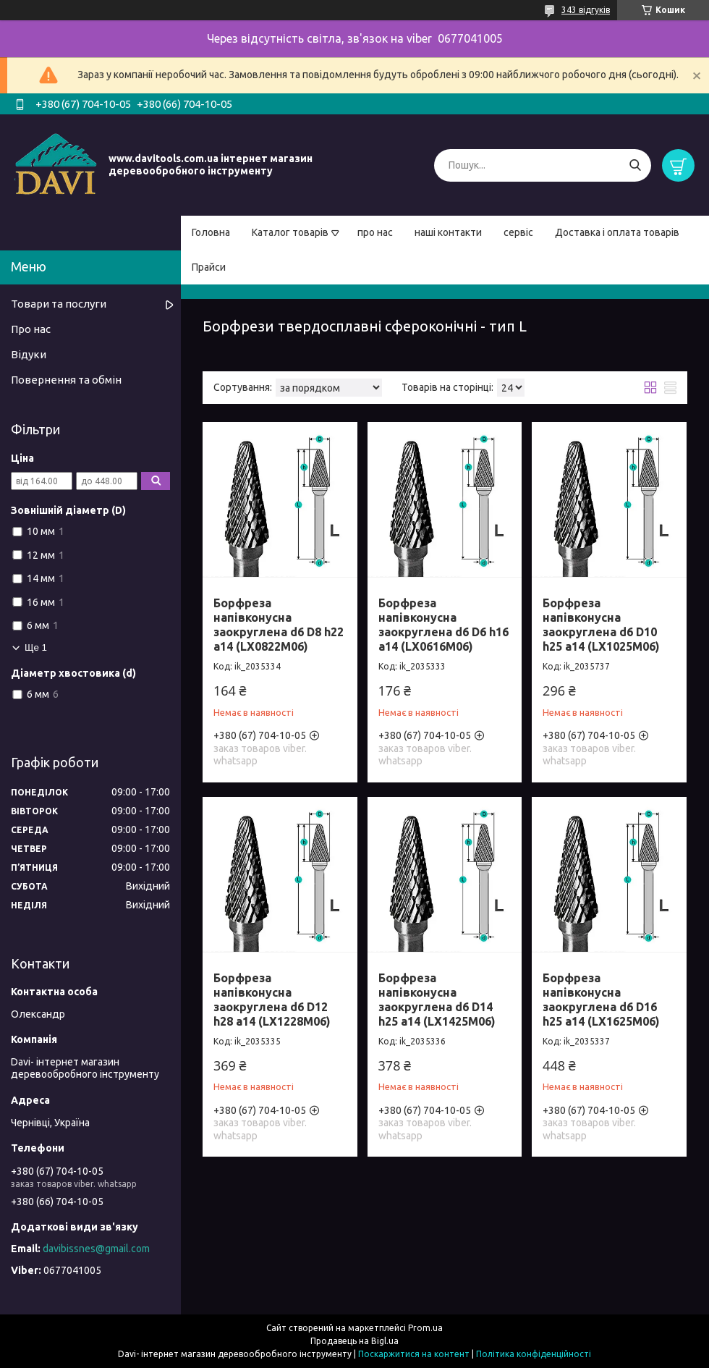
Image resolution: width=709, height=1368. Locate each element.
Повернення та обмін (66, 379)
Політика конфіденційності (533, 1354)
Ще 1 (36, 647)
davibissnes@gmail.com (96, 1248)
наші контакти (448, 232)
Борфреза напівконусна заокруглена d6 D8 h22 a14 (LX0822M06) (278, 624)
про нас (375, 232)
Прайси (209, 267)
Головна (211, 232)
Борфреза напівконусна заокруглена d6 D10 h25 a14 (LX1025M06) (601, 624)
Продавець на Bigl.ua (354, 1341)
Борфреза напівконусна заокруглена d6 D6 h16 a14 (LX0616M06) (443, 624)
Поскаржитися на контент (414, 1354)
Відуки (28, 354)
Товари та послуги (58, 303)
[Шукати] (635, 165)
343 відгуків (585, 9)
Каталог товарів (290, 232)
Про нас (31, 329)
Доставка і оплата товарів (617, 232)
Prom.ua (425, 1328)
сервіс (518, 232)
